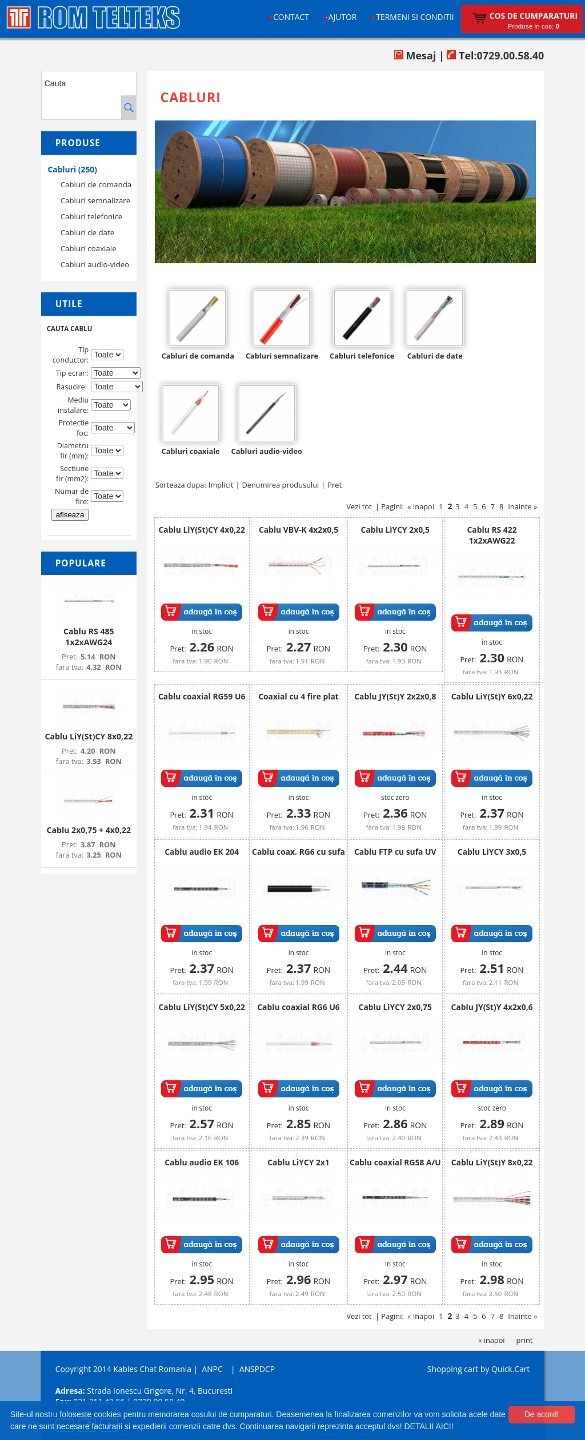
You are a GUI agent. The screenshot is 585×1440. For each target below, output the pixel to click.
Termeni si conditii (415, 16)
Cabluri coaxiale (89, 248)
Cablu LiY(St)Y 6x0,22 (492, 696)
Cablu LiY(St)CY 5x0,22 (202, 1006)
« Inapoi (420, 506)
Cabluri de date (87, 232)
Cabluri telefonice (92, 216)
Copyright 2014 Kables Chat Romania (123, 1368)
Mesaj (415, 55)
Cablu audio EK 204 (202, 851)
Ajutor (342, 16)
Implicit (221, 485)
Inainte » (522, 506)
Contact (291, 16)
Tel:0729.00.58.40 (495, 55)
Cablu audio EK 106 (202, 1162)
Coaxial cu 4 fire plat (298, 696)
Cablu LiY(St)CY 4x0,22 (202, 529)
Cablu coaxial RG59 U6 (201, 696)
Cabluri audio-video (95, 264)
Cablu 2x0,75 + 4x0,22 (89, 829)
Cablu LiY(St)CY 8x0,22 (89, 736)
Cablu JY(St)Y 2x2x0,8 (395, 696)
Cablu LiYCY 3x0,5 (492, 851)
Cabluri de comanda (96, 184)
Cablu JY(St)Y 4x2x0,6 (492, 1006)
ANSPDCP (257, 1368)
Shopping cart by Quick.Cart (478, 1368)
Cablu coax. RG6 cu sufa (298, 851)
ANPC (212, 1368)
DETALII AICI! (428, 1426)
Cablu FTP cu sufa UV (395, 851)
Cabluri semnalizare (96, 200)
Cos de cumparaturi (534, 15)
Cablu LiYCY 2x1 (298, 1162)
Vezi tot (358, 506)
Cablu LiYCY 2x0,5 (395, 529)
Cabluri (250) (72, 169)
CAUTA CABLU (70, 328)
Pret (334, 485)
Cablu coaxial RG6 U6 (298, 1006)
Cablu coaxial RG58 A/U (395, 1162)
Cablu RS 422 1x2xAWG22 (492, 535)
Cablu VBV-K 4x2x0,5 (298, 529)
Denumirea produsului (280, 485)
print (524, 1340)
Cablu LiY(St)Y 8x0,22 (492, 1162)
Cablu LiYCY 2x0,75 (395, 1006)
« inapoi (491, 1340)
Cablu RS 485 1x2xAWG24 (88, 636)
